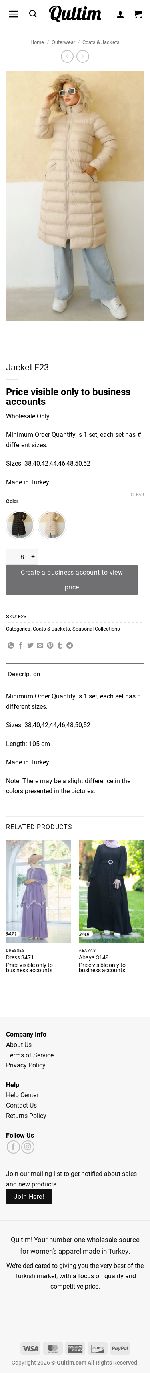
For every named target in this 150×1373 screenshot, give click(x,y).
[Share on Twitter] (30, 645)
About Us (19, 1044)
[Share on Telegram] (69, 645)
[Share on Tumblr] (59, 645)
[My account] (120, 14)
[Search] (32, 14)
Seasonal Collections (96, 628)
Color (12, 501)
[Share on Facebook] (21, 645)
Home (37, 41)
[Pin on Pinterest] (50, 645)
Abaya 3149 (94, 957)
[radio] (20, 525)
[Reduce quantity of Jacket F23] (11, 557)
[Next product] (67, 56)
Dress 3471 (20, 957)
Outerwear (63, 41)
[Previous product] (82, 56)
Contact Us (21, 1105)
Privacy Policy (26, 1065)
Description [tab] (24, 674)
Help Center (22, 1094)
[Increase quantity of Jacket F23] (33, 557)
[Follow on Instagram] (27, 1147)
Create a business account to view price (72, 579)
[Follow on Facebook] (13, 1147)
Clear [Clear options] (137, 494)
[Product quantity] (22, 557)
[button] (14, 14)
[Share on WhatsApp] (11, 645)
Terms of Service (30, 1055)
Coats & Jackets (101, 41)
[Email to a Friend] (40, 645)
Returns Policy (26, 1115)
